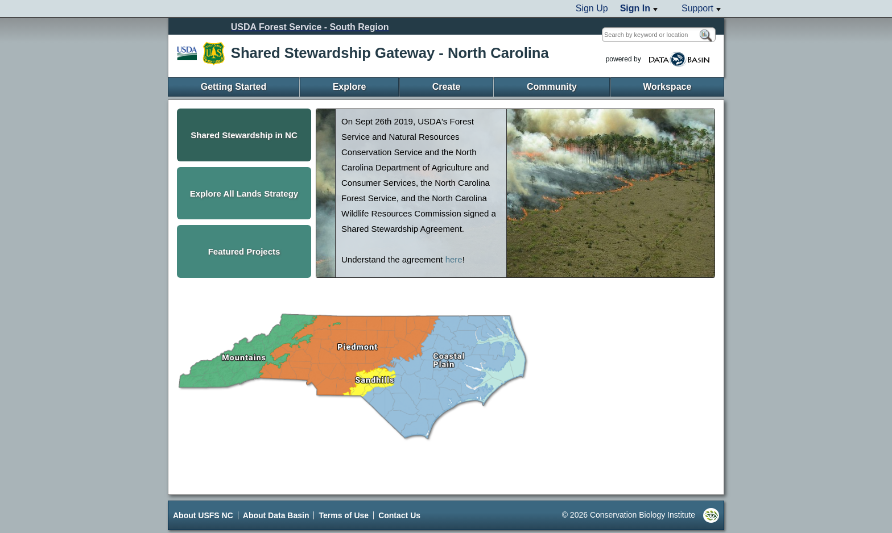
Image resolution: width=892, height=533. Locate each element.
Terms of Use (344, 515)
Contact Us (399, 515)
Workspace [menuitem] (667, 86)
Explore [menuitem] (349, 86)
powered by (659, 59)
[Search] (705, 36)
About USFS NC (203, 515)
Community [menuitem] (552, 86)
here (453, 259)
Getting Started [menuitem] (234, 86)
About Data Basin (276, 515)
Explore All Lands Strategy (244, 193)
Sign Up (592, 8)
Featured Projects (244, 251)
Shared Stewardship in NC (244, 135)
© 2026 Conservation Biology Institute (640, 515)
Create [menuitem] (446, 86)
